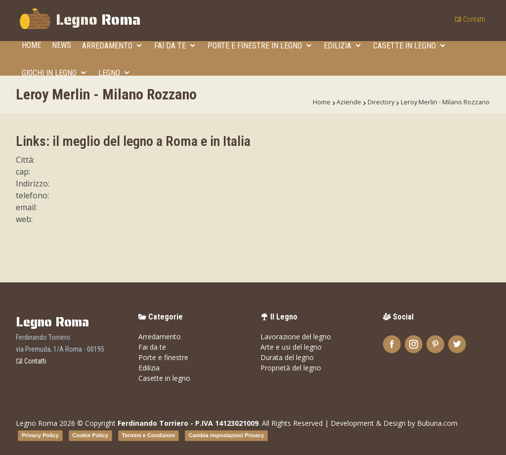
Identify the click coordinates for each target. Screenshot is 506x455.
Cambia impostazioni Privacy (226, 435)
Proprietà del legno (290, 367)
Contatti (470, 19)
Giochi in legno (50, 73)
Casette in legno (405, 45)
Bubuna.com (437, 423)
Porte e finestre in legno (256, 45)
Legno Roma (36, 423)
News (61, 45)
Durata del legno (287, 357)
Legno (79, 21)
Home (31, 45)
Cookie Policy (90, 435)
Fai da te (171, 45)
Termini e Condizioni (148, 435)
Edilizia (338, 45)
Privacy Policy (40, 435)
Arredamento (108, 45)
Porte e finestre (163, 357)
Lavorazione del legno (295, 336)
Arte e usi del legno (291, 347)
